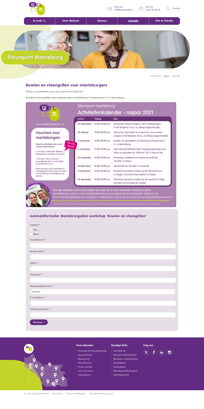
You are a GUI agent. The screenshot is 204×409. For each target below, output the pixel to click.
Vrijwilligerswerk (123, 375)
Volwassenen (85, 375)
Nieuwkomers (85, 363)
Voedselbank (121, 363)
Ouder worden (85, 367)
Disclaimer (59, 405)
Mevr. (35, 234)
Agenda (133, 21)
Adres (33, 263)
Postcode (35, 274)
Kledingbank (121, 367)
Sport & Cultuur (86, 371)
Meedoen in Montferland (127, 359)
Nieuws (102, 21)
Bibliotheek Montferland (127, 371)
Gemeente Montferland (127, 355)
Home (165, 76)
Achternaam (37, 251)
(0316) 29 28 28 (152, 10)
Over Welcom (70, 21)
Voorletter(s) (37, 239)
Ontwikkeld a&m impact (105, 405)
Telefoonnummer (39, 309)
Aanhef (34, 225)
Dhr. (34, 229)
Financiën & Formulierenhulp (93, 351)
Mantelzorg (84, 359)
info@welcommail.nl (121, 10)
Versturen (38, 322)
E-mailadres (37, 297)
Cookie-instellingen (79, 405)
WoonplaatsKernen (41, 286)
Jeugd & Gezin (86, 355)
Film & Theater (164, 21)
